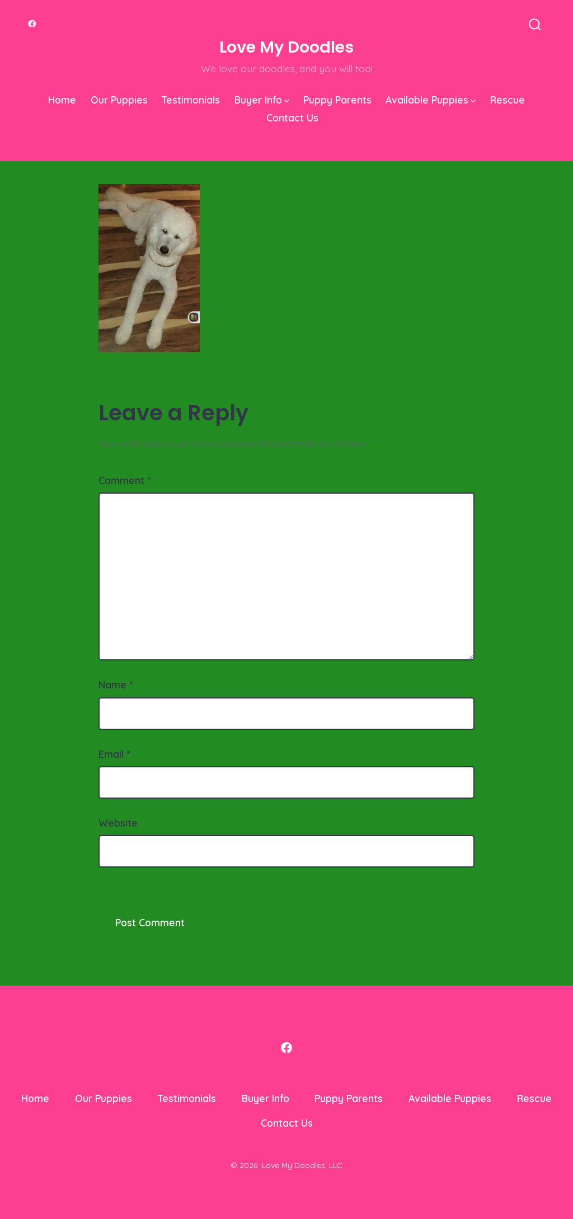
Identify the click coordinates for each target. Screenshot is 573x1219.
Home (62, 99)
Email (114, 754)
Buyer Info (261, 99)
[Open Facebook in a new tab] (32, 24)
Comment (124, 480)
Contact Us (292, 117)
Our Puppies (119, 99)
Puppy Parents (337, 99)
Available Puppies (431, 99)
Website (118, 823)
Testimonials (191, 99)
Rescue (507, 99)
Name (115, 684)
